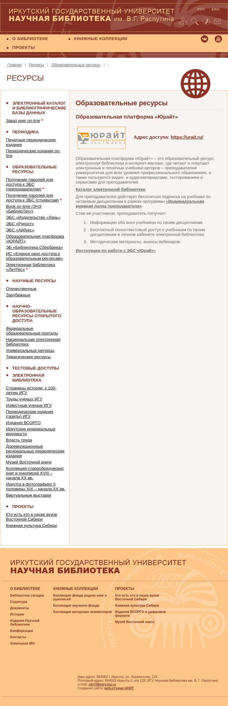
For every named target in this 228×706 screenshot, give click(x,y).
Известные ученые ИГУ (29, 405)
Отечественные (21, 288)
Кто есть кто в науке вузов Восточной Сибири (31, 517)
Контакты (18, 637)
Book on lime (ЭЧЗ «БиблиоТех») (23, 208)
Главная (14, 65)
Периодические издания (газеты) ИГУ (29, 414)
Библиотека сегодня (27, 595)
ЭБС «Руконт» (20, 223)
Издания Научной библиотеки (24, 622)
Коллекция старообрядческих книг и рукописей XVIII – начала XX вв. (35, 473)
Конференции (21, 631)
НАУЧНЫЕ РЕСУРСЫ (34, 280)
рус (201, 9)
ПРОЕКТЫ (23, 47)
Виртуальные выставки (28, 495)
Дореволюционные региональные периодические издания (35, 451)
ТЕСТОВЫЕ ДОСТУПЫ (35, 368)
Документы (19, 608)
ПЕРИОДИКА (25, 132)
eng (216, 9)
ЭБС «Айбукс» (20, 230)
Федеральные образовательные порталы (32, 330)
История (17, 614)
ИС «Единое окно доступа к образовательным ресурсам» (34, 256)
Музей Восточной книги (28, 462)
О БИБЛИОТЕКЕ (30, 38)
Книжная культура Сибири (31, 525)
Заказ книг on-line (23, 120)
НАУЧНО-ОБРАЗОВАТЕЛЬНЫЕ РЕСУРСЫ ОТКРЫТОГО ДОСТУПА (36, 313)
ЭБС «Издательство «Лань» (33, 217)
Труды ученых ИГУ (24, 399)
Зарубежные (18, 295)
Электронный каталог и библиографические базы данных (39, 108)
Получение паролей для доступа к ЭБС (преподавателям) (29, 184)
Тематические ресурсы (28, 356)
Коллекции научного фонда (76, 605)
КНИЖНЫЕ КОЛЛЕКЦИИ (100, 38)
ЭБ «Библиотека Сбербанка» (34, 247)
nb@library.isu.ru (102, 684)
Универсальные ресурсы (30, 350)
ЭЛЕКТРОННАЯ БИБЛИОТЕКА (28, 377)
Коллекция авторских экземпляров (82, 612)
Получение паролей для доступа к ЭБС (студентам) (32, 197)
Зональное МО (22, 643)
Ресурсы (36, 65)
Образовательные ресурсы (75, 65)
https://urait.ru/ (187, 137)
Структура (18, 602)
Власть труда (19, 440)
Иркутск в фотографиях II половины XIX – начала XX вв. (35, 486)
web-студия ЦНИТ (119, 688)
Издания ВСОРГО (23, 422)
